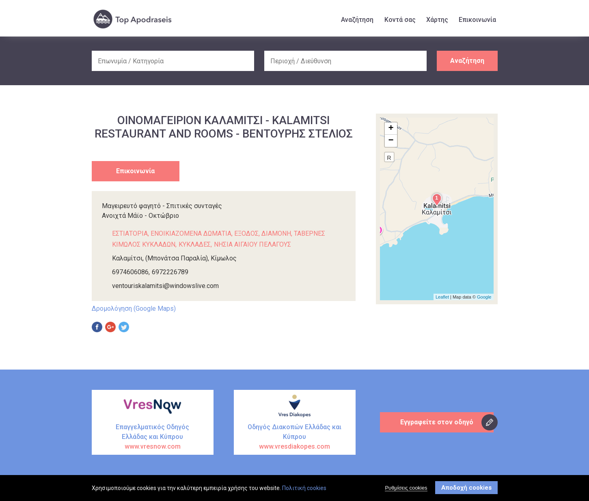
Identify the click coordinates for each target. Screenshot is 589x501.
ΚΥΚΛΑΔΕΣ (195, 244)
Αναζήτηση (357, 20)
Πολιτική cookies (304, 488)
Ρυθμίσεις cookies (406, 488)
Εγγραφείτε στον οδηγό (436, 422)
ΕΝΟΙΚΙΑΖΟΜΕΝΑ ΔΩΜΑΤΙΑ (191, 233)
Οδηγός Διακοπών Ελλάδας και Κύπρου (294, 437)
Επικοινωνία (477, 20)
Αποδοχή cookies (466, 487)
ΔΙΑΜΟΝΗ (276, 233)
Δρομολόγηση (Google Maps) (134, 308)
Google (484, 297)
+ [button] (390, 129)
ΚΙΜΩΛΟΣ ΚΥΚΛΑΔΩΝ (143, 244)
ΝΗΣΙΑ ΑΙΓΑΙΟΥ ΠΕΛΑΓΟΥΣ (252, 244)
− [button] (390, 141)
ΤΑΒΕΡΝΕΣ (309, 233)
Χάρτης (437, 20)
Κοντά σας (400, 20)
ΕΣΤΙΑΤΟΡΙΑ (130, 233)
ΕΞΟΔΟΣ (246, 233)
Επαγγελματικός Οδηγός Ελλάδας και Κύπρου (152, 437)
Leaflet (442, 297)
